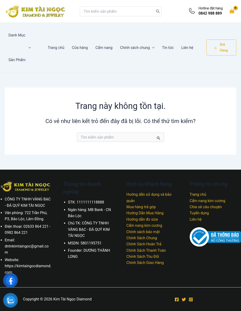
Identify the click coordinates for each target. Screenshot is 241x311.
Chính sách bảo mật (143, 232)
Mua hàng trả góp (141, 207)
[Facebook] (177, 299)
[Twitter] (184, 299)
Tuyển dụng (199, 213)
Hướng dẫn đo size (142, 219)
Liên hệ (187, 47)
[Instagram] (191, 299)
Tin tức (168, 47)
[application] (28, 47)
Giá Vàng (221, 47)
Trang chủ (56, 47)
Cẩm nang (104, 47)
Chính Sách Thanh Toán (146, 250)
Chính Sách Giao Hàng (145, 262)
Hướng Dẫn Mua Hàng (145, 213)
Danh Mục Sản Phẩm (19, 47)
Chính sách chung (137, 47)
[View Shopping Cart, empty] (231, 11)
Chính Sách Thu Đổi (142, 256)
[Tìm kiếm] (158, 11)
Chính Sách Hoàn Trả (143, 244)
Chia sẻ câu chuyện (206, 207)
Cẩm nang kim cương (144, 225)
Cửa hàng (80, 47)
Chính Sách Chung (141, 238)
